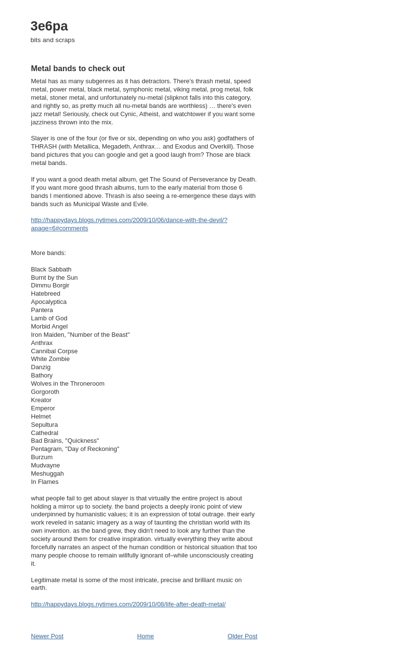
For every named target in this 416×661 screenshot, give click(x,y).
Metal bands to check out (78, 68)
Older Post (242, 636)
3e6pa (49, 25)
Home (145, 636)
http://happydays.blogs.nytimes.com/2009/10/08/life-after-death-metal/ (128, 604)
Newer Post (47, 636)
